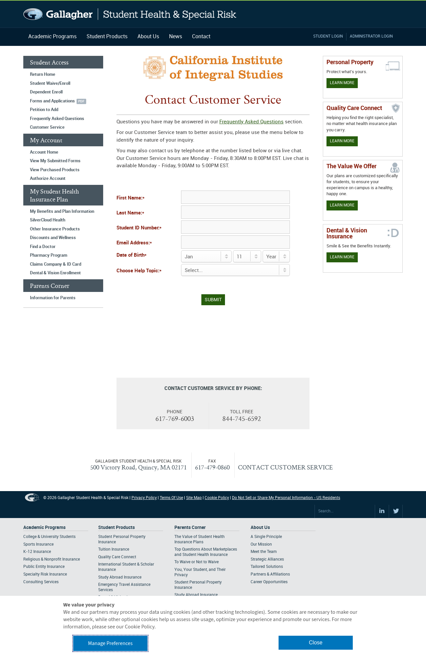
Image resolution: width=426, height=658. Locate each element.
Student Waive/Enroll (50, 83)
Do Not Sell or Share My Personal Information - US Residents (286, 498)
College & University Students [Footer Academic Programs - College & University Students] (49, 537)
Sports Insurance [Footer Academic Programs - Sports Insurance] (38, 544)
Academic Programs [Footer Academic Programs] (44, 527)
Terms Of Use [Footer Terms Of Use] (171, 498)
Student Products (107, 37)
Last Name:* (130, 213)
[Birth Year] (276, 256)
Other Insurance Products (55, 229)
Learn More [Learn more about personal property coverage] (342, 83)
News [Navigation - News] (175, 37)
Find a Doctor (43, 246)
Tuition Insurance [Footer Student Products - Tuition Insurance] (113, 549)
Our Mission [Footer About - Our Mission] (261, 544)
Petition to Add (44, 109)
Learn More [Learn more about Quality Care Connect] (342, 141)
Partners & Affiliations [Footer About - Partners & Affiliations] (270, 574)
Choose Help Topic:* (138, 271)
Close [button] (315, 642)
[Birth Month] (206, 256)
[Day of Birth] (247, 256)
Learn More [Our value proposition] (342, 205)
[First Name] (235, 197)
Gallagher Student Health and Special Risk (130, 14)
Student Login (328, 36)
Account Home (44, 152)
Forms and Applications (52, 101)
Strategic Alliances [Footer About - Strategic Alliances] (267, 559)
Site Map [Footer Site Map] (194, 498)
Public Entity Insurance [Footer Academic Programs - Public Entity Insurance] (44, 567)
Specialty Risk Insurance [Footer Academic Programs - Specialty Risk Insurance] (45, 574)
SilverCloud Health (47, 220)
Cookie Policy (217, 498)
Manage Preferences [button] (110, 643)
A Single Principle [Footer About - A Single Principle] (266, 537)
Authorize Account (48, 178)
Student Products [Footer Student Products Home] (116, 527)
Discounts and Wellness (53, 237)
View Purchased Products (55, 170)
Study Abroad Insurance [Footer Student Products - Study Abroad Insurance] (119, 577)
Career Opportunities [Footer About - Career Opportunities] (269, 582)
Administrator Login (371, 36)
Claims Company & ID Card (55, 264)
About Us (148, 37)
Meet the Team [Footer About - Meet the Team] (264, 552)
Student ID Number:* (138, 228)
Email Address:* (134, 243)
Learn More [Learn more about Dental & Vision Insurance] (342, 257)
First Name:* (130, 198)
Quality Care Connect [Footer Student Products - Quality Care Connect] (117, 557)
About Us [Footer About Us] (260, 527)
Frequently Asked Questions (57, 118)
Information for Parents (53, 298)
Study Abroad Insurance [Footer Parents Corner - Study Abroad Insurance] (196, 595)
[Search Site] (345, 511)
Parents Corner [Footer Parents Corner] (190, 527)
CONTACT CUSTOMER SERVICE (285, 467)
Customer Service (47, 127)
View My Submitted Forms (55, 161)
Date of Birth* (131, 255)
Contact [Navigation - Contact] (201, 37)
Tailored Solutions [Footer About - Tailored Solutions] (267, 567)
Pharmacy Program (48, 255)
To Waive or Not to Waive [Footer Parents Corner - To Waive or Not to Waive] (196, 562)
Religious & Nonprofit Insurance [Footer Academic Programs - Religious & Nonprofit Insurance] (51, 559)
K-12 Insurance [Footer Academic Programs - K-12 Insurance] (37, 552)
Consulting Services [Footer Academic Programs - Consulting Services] (41, 582)
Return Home (42, 74)
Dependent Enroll (46, 92)
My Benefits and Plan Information (62, 211)
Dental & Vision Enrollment (55, 273)
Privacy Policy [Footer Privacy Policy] (144, 498)
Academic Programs (52, 37)
